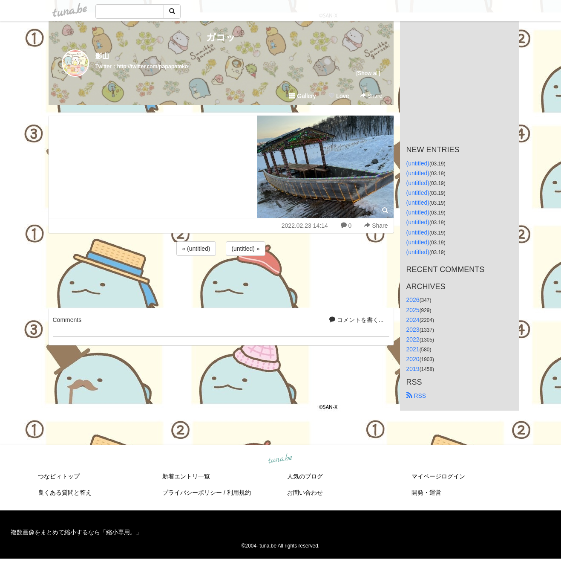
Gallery (302, 96)
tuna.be (280, 459)
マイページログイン (438, 476)
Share (371, 96)
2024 (413, 319)
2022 (413, 339)
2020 (413, 359)
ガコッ (221, 37)
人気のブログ (305, 476)
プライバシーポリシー (192, 492)
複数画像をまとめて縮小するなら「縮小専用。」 (76, 532)
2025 (413, 310)
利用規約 (239, 492)
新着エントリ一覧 (186, 476)
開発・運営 (426, 492)
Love (338, 96)
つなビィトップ (59, 476)
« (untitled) (196, 248)
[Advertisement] (221, 280)
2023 (413, 329)
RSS (416, 395)
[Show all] (368, 73)
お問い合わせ (305, 492)
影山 (102, 56)
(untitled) (417, 163)
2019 (413, 368)
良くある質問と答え (65, 492)
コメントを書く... (356, 319)
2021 (413, 349)
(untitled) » (245, 248)
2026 (413, 299)
